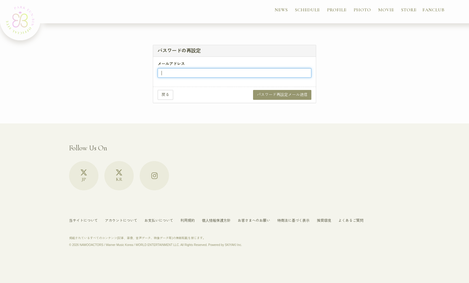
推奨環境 (324, 220)
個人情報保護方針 (216, 220)
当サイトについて (83, 220)
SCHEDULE (307, 10)
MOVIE (386, 10)
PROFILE (336, 10)
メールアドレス (171, 64)
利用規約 (187, 220)
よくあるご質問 (350, 220)
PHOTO (362, 10)
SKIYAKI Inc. (233, 245)
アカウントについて (121, 220)
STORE (408, 10)
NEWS (281, 10)
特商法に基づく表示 (293, 220)
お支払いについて (158, 220)
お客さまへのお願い (254, 220)
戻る (165, 94)
